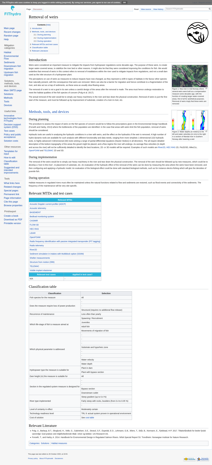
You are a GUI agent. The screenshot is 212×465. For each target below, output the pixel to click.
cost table (89, 417)
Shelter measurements (40, 258)
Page (28, 9)
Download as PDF (13, 219)
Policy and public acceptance (12, 135)
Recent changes (12, 32)
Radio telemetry (37, 245)
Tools (6, 101)
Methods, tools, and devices (49, 112)
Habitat (7, 52)
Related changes (12, 187)
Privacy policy (33, 458)
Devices (8, 105)
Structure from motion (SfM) (42, 262)
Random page (11, 35)
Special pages (11, 190)
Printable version (12, 223)
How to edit (9, 157)
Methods (8, 98)
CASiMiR (34, 220)
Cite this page (11, 201)
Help (6, 39)
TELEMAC (48, 150)
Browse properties (13, 205)
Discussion (37, 9)
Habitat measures (59, 443)
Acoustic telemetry (38, 208)
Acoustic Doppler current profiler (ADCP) (48, 204)
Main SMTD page (13, 90)
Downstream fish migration (12, 67)
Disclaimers (59, 458)
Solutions (45, 443)
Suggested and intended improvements (11, 170)
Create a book (11, 216)
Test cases (9, 131)
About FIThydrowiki (46, 458)
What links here (12, 183)
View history (158, 9)
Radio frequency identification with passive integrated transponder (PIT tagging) (65, 241)
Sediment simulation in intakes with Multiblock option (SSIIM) (57, 254)
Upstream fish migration (11, 73)
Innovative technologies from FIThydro (13, 118)
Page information (12, 198)
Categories (34, 443)
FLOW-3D (34, 225)
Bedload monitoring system (42, 216)
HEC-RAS (170, 147)
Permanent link (11, 194)
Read (136, 9)
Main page (9, 28)
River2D (161, 147)
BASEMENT (35, 212)
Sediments (9, 62)
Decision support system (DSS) (12, 125)
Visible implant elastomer (41, 270)
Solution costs (11, 141)
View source (146, 9)
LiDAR (33, 233)
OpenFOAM (34, 150)
